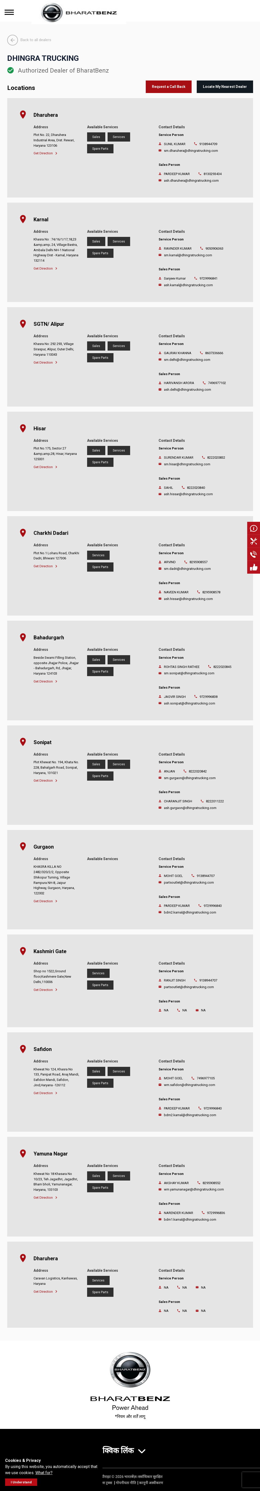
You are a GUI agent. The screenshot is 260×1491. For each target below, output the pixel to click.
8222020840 (196, 488)
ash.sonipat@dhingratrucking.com (189, 703)
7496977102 (217, 383)
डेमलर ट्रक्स (105, 1483)
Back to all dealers (29, 40)
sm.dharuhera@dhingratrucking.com (191, 151)
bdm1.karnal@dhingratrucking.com (190, 1219)
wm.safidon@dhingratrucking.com (189, 1085)
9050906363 (214, 248)
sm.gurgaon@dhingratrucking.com (190, 778)
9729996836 (216, 1213)
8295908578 (211, 592)
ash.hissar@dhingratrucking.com (188, 494)
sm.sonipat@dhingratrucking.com (189, 673)
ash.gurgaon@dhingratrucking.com (190, 808)
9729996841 (208, 278)
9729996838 (208, 697)
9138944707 (206, 876)
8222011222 (215, 801)
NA (184, 1010)
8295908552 (212, 1183)
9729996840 (213, 906)
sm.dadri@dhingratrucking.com (187, 569)
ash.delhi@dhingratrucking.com (187, 389)
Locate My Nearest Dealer (225, 87)
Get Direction (45, 153)
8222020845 (222, 667)
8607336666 (214, 353)
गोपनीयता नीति (126, 1483)
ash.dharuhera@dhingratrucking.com (191, 180)
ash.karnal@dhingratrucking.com (188, 285)
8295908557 (198, 562)
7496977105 (206, 1078)
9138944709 (208, 144)
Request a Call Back (168, 87)
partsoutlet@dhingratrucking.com (189, 882)
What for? (44, 1472)
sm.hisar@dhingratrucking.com (187, 464)
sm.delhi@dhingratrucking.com (187, 360)
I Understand (21, 1482)
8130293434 (213, 174)
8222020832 (216, 457)
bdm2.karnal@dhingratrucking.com (190, 912)
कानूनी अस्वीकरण (151, 1483)
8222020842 (198, 771)
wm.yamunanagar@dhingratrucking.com (194, 1189)
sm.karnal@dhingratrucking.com (188, 255)
